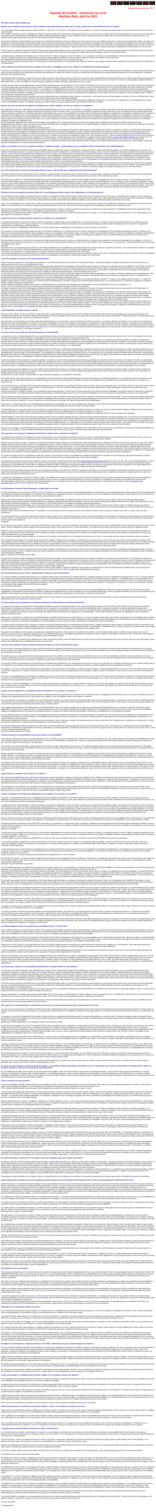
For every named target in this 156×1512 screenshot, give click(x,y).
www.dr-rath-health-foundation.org (126, 137)
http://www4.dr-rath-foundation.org (94, 461)
